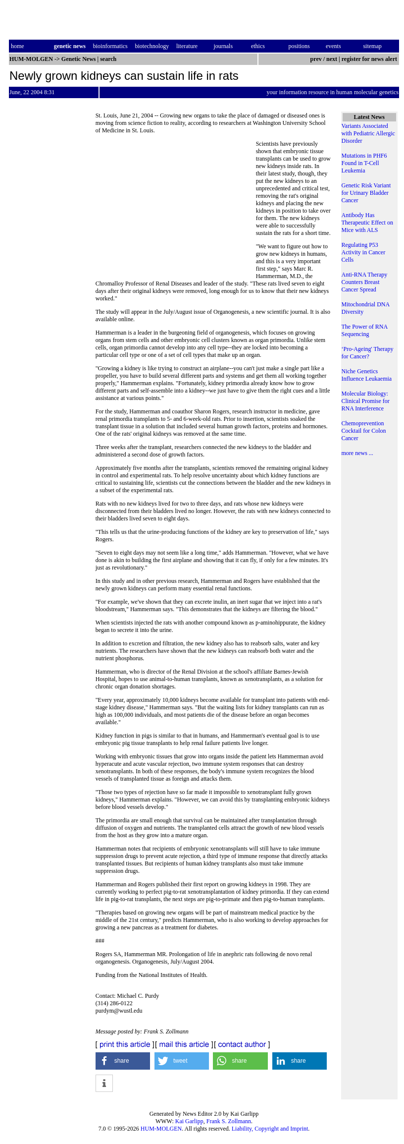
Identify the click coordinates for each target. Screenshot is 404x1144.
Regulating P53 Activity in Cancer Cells (364, 252)
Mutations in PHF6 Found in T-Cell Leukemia (364, 163)
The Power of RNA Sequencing (365, 330)
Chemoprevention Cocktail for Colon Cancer (364, 431)
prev (316, 59)
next (331, 59)
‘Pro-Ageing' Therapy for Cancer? (368, 352)
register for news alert (370, 59)
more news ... (357, 453)
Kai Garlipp (189, 1121)
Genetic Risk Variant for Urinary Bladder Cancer (366, 193)
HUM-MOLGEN (161, 1128)
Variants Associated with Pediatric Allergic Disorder (368, 133)
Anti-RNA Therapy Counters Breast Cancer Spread (365, 282)
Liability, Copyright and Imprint (270, 1128)
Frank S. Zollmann (228, 1121)
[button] (123, 1061)
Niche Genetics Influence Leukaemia (367, 375)
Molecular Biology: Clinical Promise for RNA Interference (366, 401)
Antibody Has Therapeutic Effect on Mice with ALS (367, 222)
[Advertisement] (175, 208)
